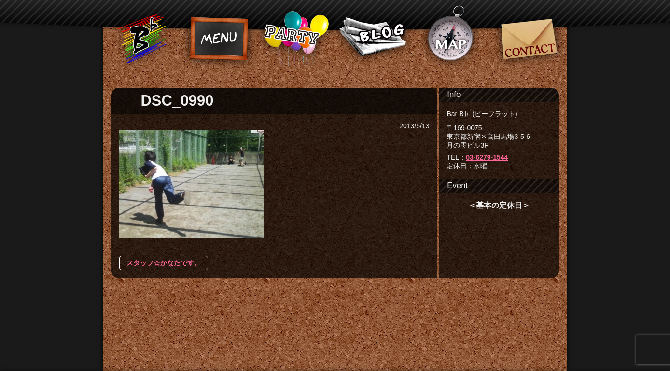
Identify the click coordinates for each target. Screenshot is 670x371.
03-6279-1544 (487, 157)
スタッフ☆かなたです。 (163, 263)
